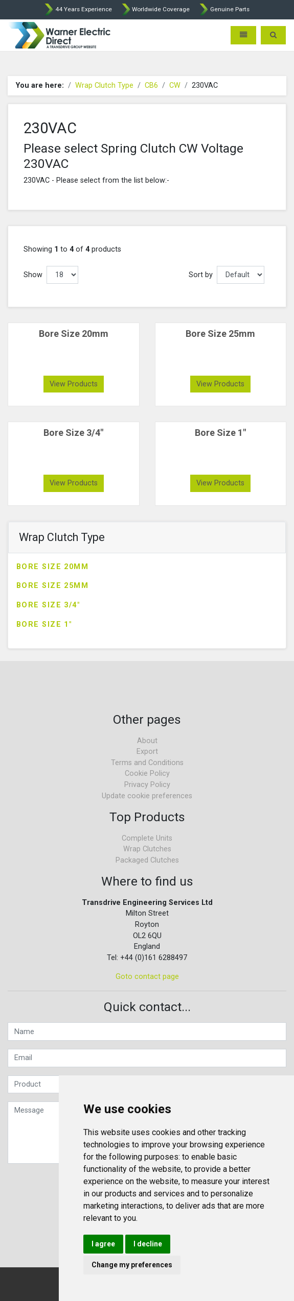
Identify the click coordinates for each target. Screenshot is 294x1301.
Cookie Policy (147, 773)
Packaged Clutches (147, 860)
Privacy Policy (147, 784)
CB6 (151, 85)
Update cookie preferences (147, 796)
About (147, 741)
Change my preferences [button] (132, 1265)
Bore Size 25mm (52, 585)
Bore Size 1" (44, 624)
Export (147, 751)
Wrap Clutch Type (104, 85)
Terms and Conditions (147, 762)
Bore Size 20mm (52, 566)
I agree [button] (103, 1244)
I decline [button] (147, 1244)
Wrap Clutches (147, 849)
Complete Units (147, 838)
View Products (74, 384)
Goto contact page (147, 976)
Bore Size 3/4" (48, 605)
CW (174, 85)
